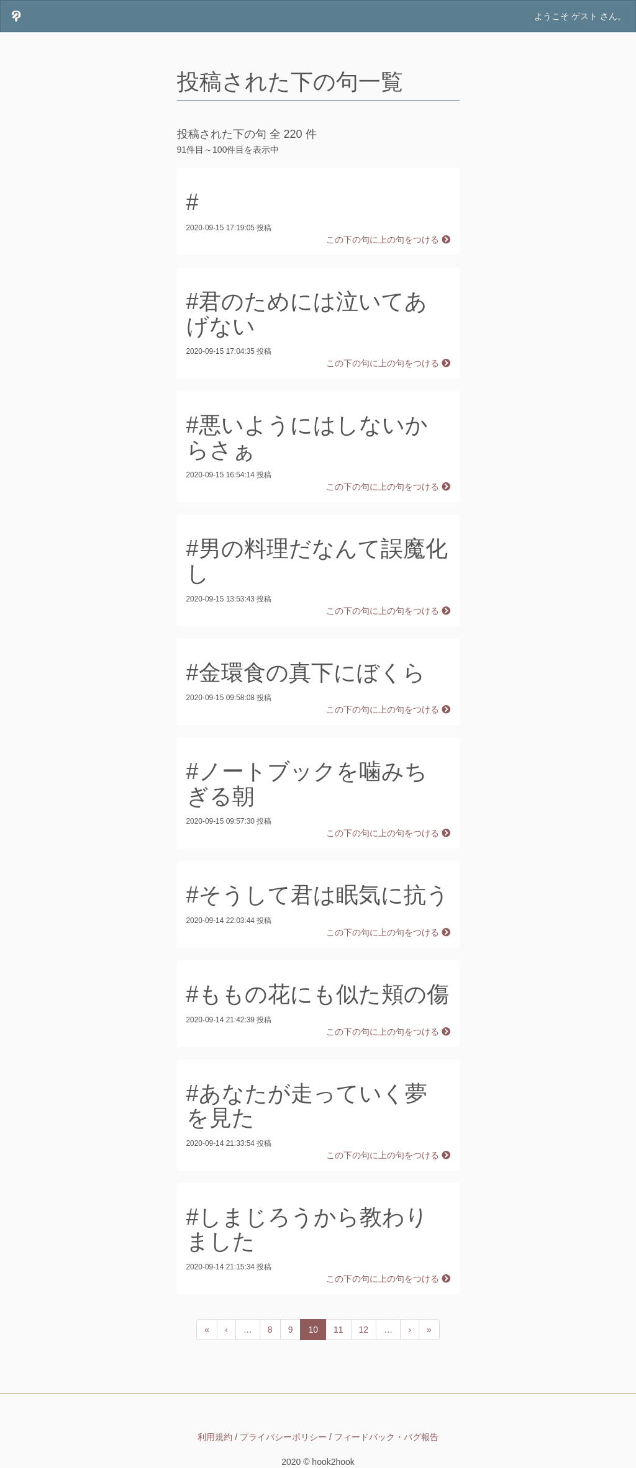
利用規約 (215, 1437)
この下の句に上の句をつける (388, 240)
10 (313, 1330)
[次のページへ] (409, 1329)
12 (364, 1330)
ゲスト (584, 16)
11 (338, 1330)
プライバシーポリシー (283, 1437)
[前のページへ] (206, 1329)
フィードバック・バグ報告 (386, 1437)
